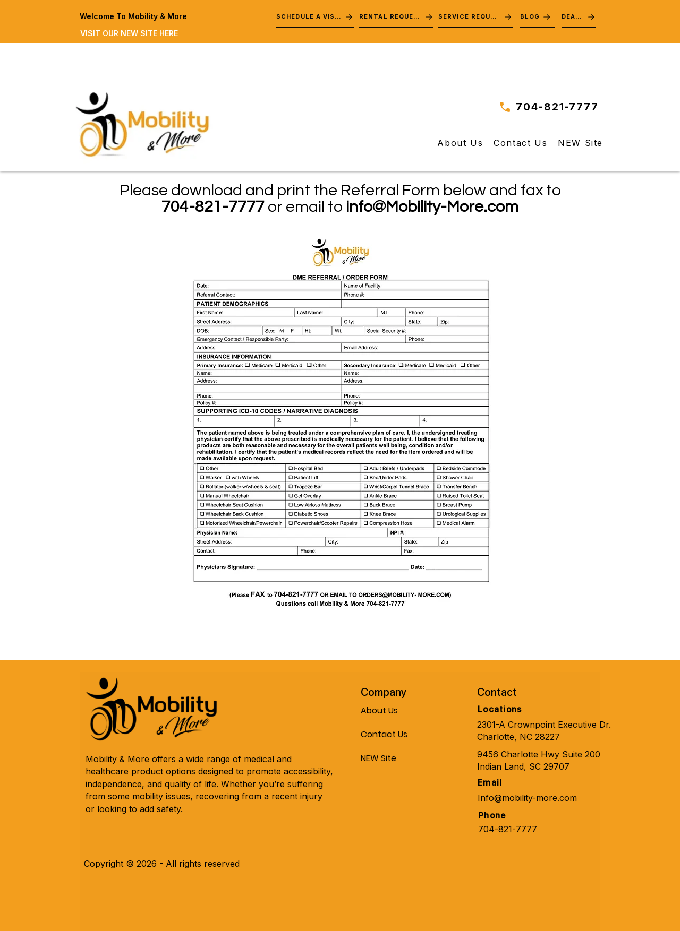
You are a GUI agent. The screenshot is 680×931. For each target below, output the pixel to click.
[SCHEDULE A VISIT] (315, 17)
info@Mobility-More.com (432, 207)
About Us (379, 710)
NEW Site (378, 758)
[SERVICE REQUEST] (475, 17)
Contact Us (384, 734)
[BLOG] (537, 17)
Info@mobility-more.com (527, 797)
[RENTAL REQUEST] (396, 17)
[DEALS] (579, 17)
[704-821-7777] (546, 107)
